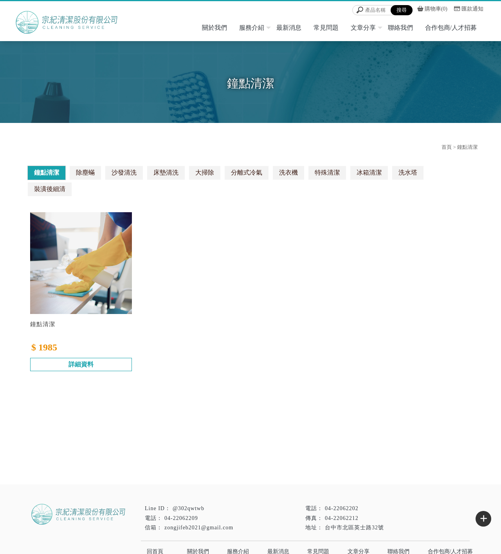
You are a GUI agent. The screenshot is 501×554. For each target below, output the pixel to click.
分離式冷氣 (246, 172)
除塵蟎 (85, 172)
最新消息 (288, 27)
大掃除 (204, 172)
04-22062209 (181, 518)
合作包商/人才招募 (451, 27)
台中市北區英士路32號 (354, 528)
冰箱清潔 (369, 172)
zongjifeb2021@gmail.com (198, 528)
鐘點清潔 (46, 172)
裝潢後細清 (49, 189)
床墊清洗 (165, 172)
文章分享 (363, 27)
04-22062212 (342, 518)
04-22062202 (342, 508)
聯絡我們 (400, 27)
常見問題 (326, 27)
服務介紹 (251, 27)
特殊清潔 (327, 172)
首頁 (447, 147)
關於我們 (214, 27)
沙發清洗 (124, 172)
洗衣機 (288, 172)
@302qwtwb (188, 508)
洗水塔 (407, 172)
